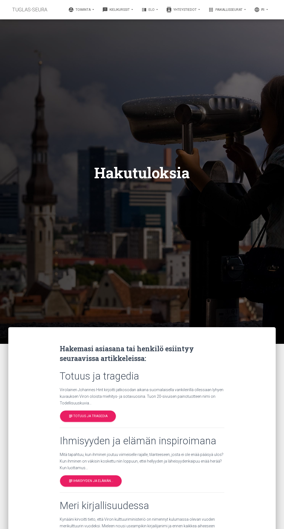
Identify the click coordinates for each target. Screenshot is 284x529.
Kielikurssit (116, 9)
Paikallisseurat (225, 9)
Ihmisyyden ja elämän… (90, 481)
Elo (148, 9)
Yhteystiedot (181, 9)
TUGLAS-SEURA (29, 9)
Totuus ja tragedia (88, 416)
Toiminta (80, 9)
